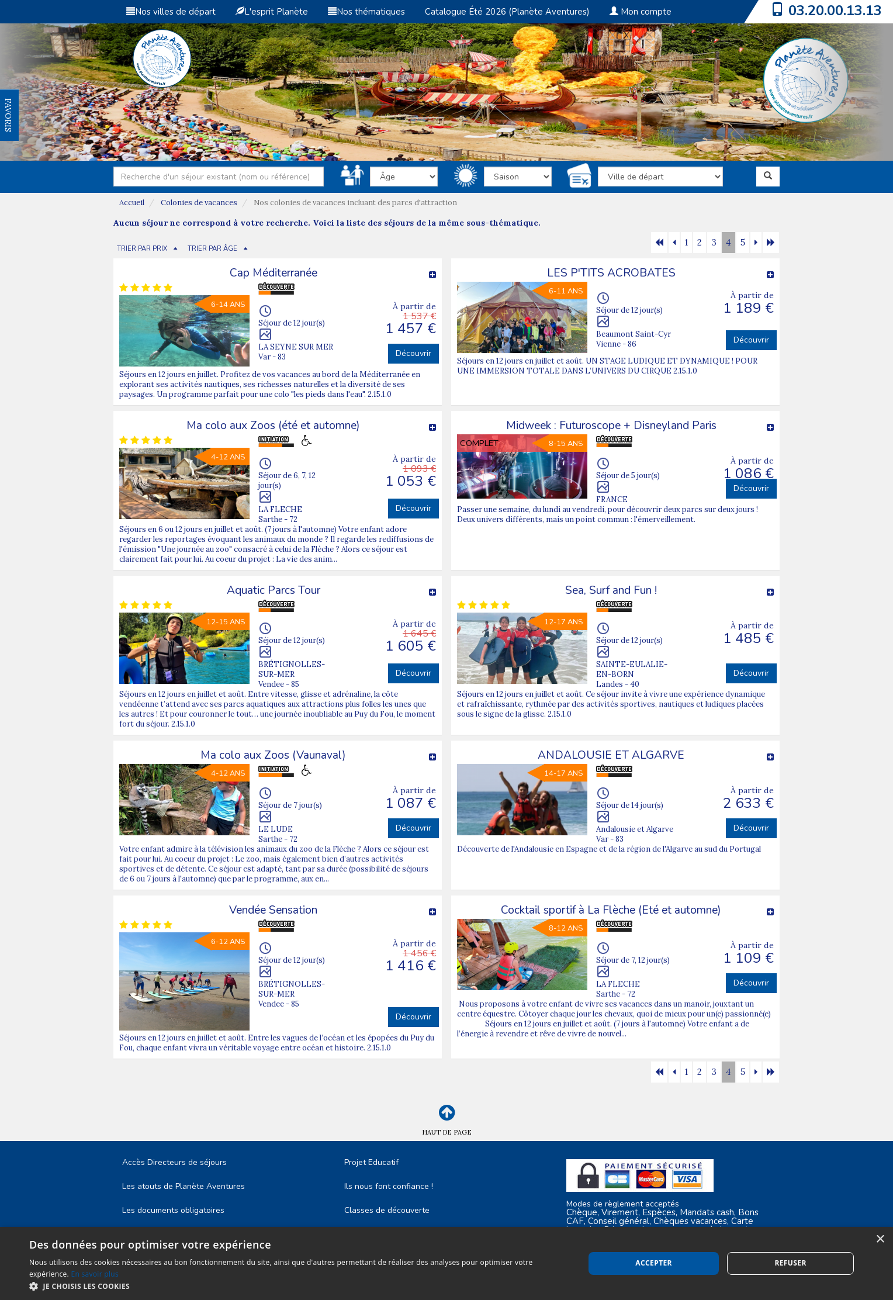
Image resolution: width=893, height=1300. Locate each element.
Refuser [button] (790, 1263)
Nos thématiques (366, 12)
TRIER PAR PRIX (142, 248)
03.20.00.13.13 (835, 10)
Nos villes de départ (171, 12)
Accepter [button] (653, 1263)
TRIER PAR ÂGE (212, 248)
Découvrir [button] (413, 353)
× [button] (879, 1239)
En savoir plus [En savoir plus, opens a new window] (95, 1274)
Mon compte (641, 12)
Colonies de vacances (199, 203)
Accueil (131, 203)
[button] (298, 1285)
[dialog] (446, 1263)
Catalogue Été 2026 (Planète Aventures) (507, 12)
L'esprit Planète (272, 12)
